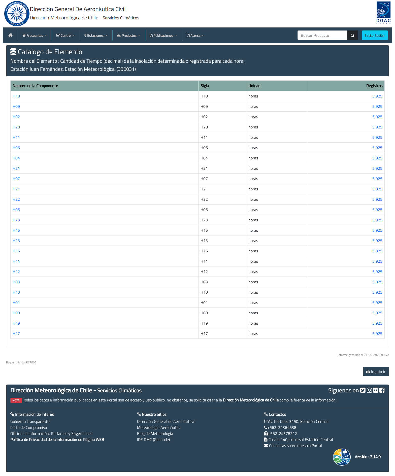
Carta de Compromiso (28, 427)
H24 (16, 168)
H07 (16, 179)
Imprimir (376, 371)
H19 (16, 323)
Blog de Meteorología (155, 433)
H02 (16, 117)
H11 (16, 137)
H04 (16, 158)
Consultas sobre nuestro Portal (295, 446)
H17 (16, 333)
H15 (16, 230)
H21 (16, 189)
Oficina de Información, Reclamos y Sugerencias (51, 433)
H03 (16, 282)
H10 (16, 292)
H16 (16, 251)
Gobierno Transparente (29, 421)
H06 (16, 148)
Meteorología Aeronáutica (159, 427)
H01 (16, 302)
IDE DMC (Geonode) (153, 439)
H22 (16, 199)
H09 (16, 106)
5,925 (377, 96)
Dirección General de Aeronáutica (165, 421)
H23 (16, 220)
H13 (16, 240)
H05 (16, 210)
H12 (16, 271)
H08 (16, 313)
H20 (16, 127)
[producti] (323, 35)
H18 (16, 96)
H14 (16, 261)
